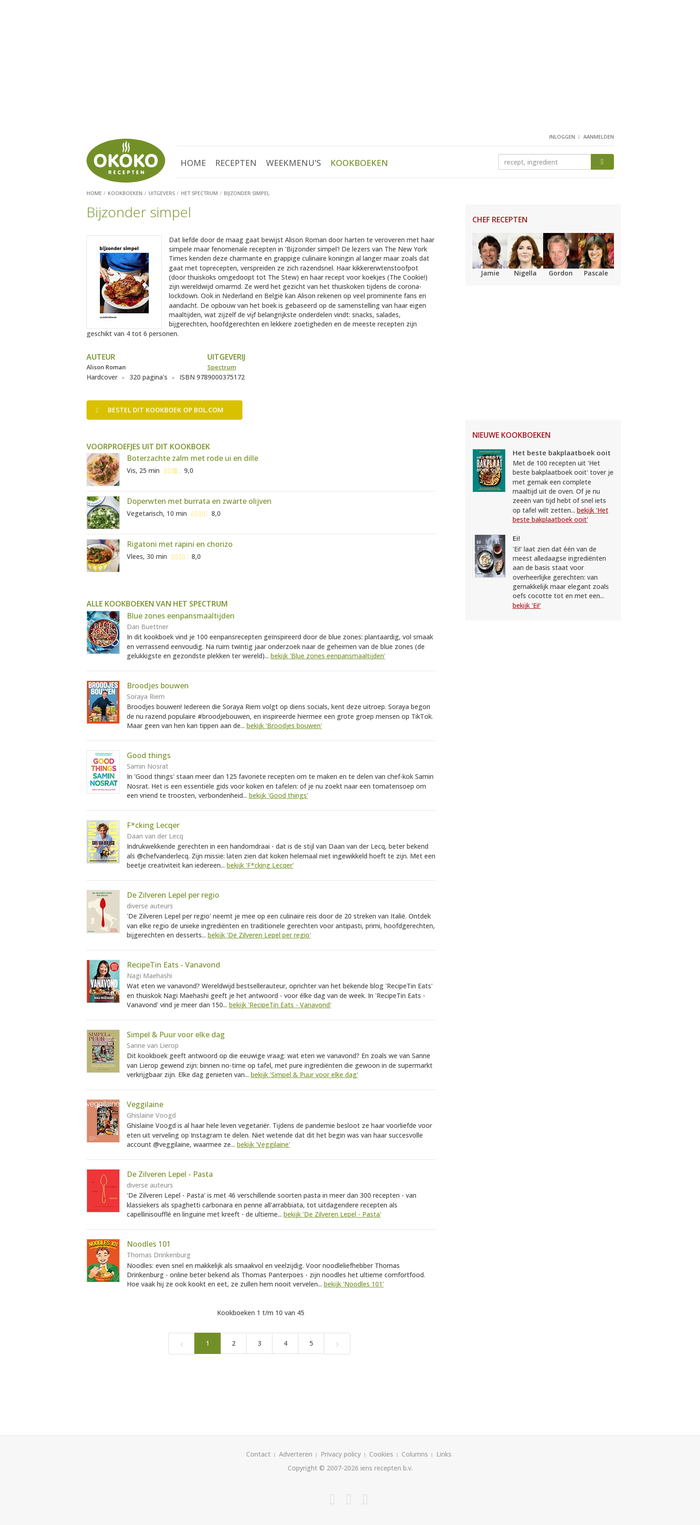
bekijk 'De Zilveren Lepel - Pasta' (332, 1214)
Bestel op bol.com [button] (159, 409)
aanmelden (598, 136)
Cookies (381, 1454)
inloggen (562, 136)
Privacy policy (341, 1454)
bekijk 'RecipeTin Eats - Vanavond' (280, 1004)
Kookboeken (359, 162)
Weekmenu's (293, 162)
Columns (415, 1454)
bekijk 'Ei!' (527, 605)
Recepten (236, 162)
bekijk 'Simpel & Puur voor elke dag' (304, 1074)
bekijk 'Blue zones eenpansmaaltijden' (328, 655)
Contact (258, 1454)
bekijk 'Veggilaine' (263, 1144)
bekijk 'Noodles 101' (354, 1284)
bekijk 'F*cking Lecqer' (260, 865)
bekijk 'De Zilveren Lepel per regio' (259, 935)
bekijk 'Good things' (278, 795)
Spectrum (221, 367)
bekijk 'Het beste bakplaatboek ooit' (560, 515)
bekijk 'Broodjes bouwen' (284, 725)
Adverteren (295, 1454)
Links (444, 1454)
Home (193, 162)
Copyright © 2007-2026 (323, 1468)
